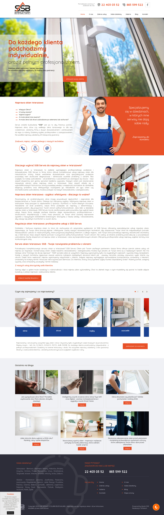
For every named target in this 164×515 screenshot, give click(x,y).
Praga (34, 471)
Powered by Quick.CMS (140, 506)
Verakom (143, 508)
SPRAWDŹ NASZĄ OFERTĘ (75, 79)
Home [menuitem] (83, 14)
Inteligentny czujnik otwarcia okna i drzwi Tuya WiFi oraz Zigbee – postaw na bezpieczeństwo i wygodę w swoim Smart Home (82, 399)
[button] (135, 292)
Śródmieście (58, 471)
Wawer (27, 473)
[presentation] (142, 291)
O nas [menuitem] (91, 14)
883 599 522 (135, 4)
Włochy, (48, 473)
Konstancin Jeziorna (34, 480)
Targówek (20, 473)
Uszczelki (132, 331)
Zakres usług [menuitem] (101, 14)
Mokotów (52, 469)
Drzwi (65, 331)
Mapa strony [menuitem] (129, 493)
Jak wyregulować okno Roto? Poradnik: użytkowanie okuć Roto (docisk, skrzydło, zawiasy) (36, 399)
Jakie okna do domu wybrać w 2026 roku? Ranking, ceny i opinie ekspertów (36, 439)
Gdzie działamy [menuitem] (116, 14)
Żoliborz (59, 473)
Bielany (45, 469)
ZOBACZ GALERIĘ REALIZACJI (28, 278)
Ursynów (19, 471)
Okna (31, 331)
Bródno (60, 469)
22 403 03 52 (110, 4)
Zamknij (10, 513)
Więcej (36, 405)
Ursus (50, 471)
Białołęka (38, 469)
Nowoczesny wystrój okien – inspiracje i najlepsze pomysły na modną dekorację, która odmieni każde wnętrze (82, 443)
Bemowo (30, 469)
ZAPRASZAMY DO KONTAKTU (135, 346)
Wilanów (41, 473)
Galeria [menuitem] (128, 14)
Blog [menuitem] (136, 14)
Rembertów (42, 471)
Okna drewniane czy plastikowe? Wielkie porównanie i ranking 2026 (127, 398)
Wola (54, 473)
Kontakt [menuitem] (145, 14)
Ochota (27, 471)
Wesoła (34, 473)
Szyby (98, 331)
